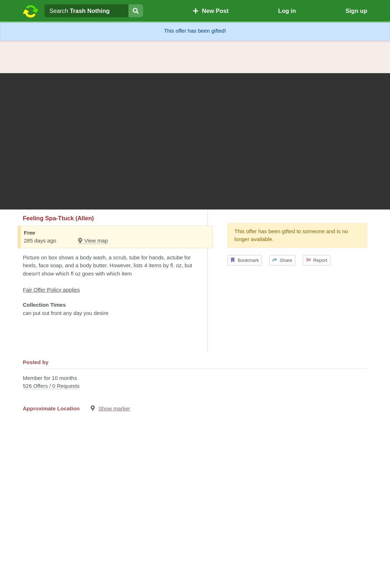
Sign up (356, 11)
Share (282, 260)
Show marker (114, 408)
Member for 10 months (195, 382)
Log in (287, 11)
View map (92, 240)
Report (317, 260)
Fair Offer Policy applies (51, 290)
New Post (211, 11)
